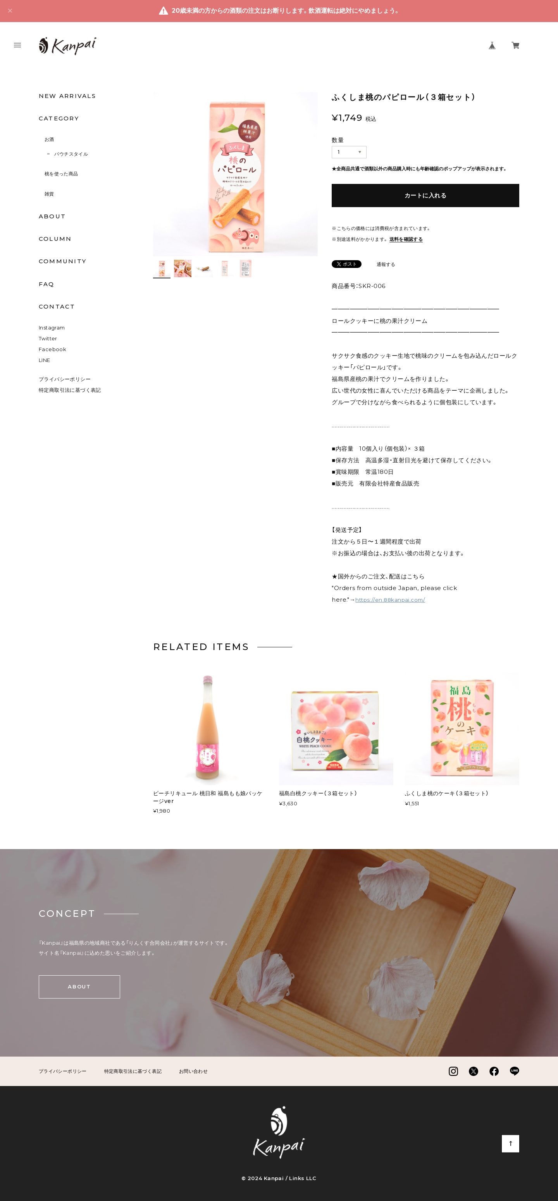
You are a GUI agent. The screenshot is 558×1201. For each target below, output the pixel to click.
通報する (386, 264)
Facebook (52, 349)
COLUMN (55, 238)
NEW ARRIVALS (67, 96)
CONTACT (57, 306)
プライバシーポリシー (65, 379)
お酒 (49, 139)
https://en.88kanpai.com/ (390, 600)
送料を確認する (406, 239)
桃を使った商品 (61, 174)
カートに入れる (425, 195)
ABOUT (52, 216)
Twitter (48, 338)
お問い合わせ (193, 1071)
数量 (338, 140)
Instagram (52, 327)
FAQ (47, 284)
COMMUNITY (62, 261)
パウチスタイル (71, 154)
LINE (44, 360)
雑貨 (49, 194)
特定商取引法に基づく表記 (70, 390)
